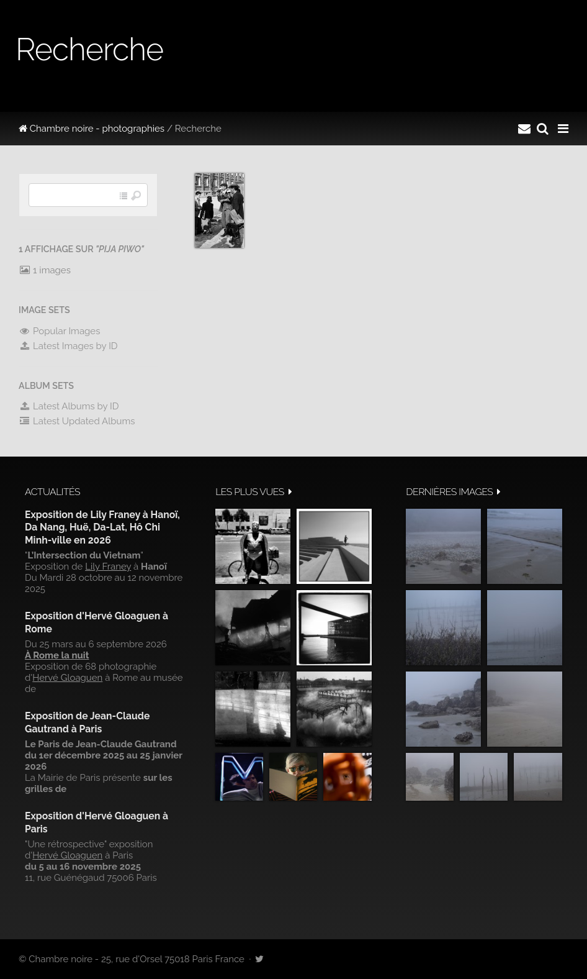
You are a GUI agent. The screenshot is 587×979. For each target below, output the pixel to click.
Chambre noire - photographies (91, 128)
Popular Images (59, 331)
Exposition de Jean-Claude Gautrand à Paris (87, 722)
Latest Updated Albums (77, 421)
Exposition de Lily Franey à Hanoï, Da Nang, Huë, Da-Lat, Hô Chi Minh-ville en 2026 (102, 527)
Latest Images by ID (68, 346)
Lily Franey (108, 566)
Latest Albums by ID (69, 406)
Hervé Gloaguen (67, 677)
